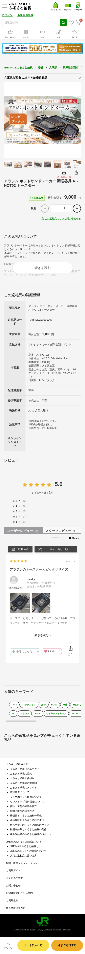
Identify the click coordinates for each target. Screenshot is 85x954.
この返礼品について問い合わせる (63, 218)
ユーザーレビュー (23, 531)
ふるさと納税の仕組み (22, 778)
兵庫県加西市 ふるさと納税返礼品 (42, 77)
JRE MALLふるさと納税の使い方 (28, 851)
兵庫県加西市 (71, 67)
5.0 (59, 484)
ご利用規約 (12, 900)
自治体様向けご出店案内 (19, 893)
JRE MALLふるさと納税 (18, 67)
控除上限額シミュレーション (22, 863)
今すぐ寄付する (67, 945)
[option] (42, 120)
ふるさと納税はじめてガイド (26, 769)
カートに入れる (33, 945)
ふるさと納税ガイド (17, 764)
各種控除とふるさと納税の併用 (27, 820)
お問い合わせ (13, 885)
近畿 (40, 67)
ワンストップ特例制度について (27, 801)
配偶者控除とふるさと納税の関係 (28, 829)
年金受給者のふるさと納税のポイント (30, 834)
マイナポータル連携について (26, 796)
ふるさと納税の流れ (21, 773)
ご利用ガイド (13, 870)
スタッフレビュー (61, 531)
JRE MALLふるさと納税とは (25, 846)
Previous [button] (9, 120)
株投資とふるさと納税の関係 (26, 815)
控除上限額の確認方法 (22, 810)
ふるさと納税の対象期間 (23, 783)
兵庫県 (53, 67)
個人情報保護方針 (15, 908)
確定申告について (19, 792)
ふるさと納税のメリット (23, 787)
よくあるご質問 (14, 878)
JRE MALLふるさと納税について (24, 841)
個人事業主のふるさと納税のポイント (30, 824)
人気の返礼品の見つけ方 (23, 855)
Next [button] (76, 120)
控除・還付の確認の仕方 (23, 806)
